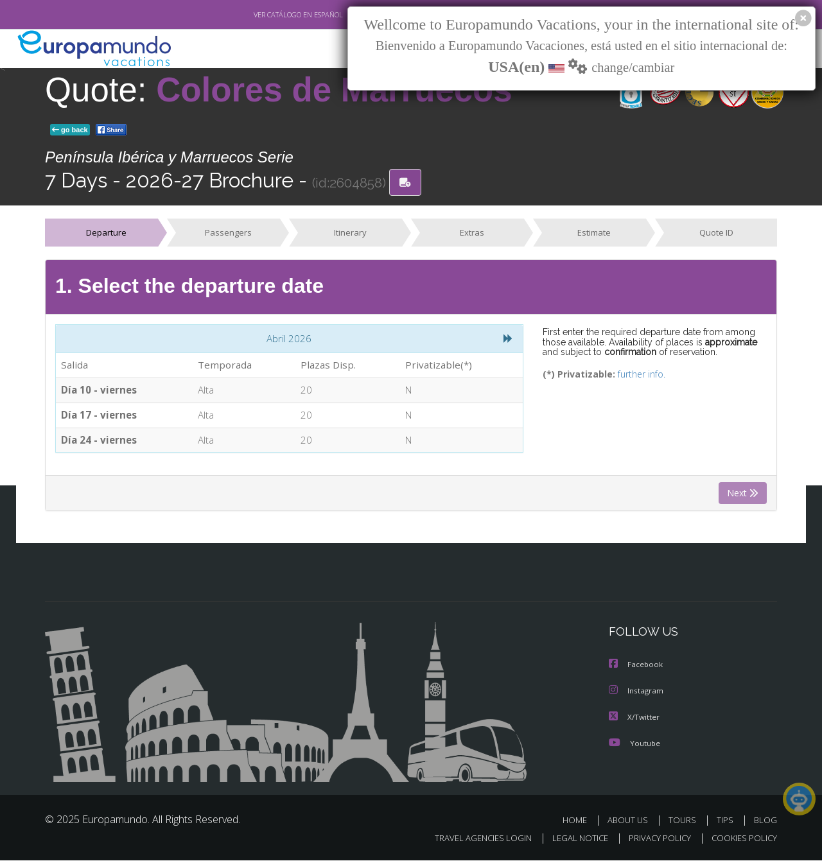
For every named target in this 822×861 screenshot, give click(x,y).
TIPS (726, 821)
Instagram (637, 693)
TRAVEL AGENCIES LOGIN (471, 839)
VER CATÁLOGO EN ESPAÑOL (269, 15)
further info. (633, 375)
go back (70, 130)
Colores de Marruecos (334, 90)
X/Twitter (634, 719)
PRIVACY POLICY (654, 839)
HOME (579, 821)
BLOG (765, 821)
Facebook (636, 667)
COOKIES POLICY (741, 839)
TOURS (684, 821)
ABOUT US (631, 821)
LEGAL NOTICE (571, 839)
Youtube (634, 744)
